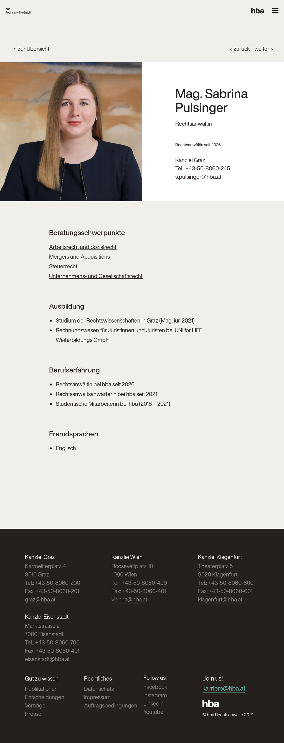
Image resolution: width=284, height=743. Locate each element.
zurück (242, 49)
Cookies (280, 742)
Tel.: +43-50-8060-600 (225, 583)
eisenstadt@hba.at (47, 659)
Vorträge (35, 705)
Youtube (153, 712)
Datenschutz (99, 689)
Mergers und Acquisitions (79, 257)
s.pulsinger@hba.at (198, 177)
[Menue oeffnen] (275, 11)
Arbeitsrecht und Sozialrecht (82, 247)
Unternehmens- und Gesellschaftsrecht (96, 276)
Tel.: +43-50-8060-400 (139, 583)
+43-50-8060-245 (208, 168)
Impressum (97, 697)
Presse (33, 714)
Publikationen (41, 689)
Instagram (155, 695)
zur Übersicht (33, 49)
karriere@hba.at (223, 688)
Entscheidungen (44, 697)
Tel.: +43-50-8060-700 (52, 642)
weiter (261, 49)
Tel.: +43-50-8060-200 (52, 583)
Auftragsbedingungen (110, 705)
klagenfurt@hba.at (220, 599)
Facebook (155, 687)
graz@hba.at (40, 599)
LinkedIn (153, 703)
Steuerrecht (63, 266)
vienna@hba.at (129, 599)
